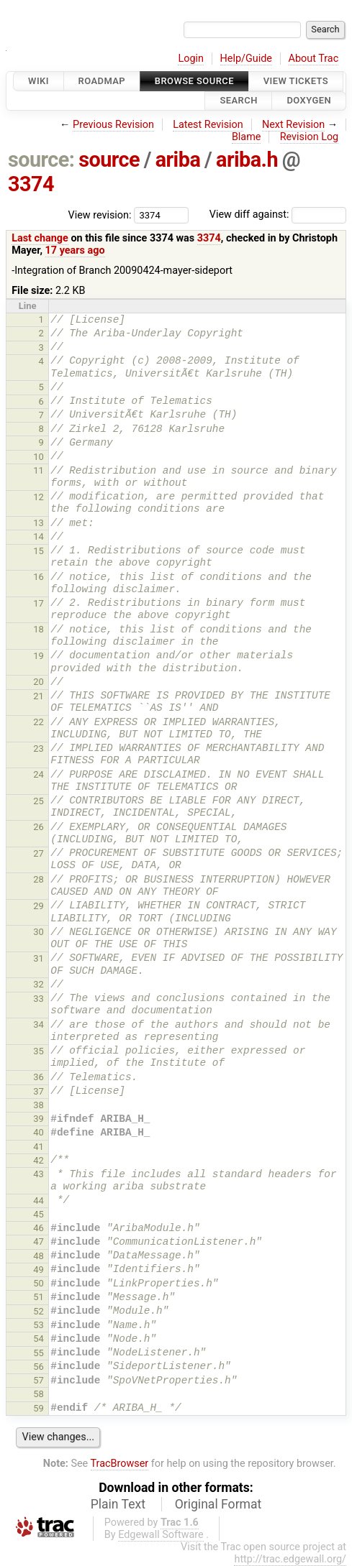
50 (38, 1283)
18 (38, 629)
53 (38, 1324)
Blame (246, 137)
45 (38, 1214)
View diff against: (277, 214)
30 (38, 931)
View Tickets (295, 80)
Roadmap (102, 80)
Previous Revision (113, 125)
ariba (178, 159)
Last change (40, 238)
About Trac (314, 58)
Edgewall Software (161, 1535)
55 (38, 1353)
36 (38, 1077)
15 (38, 550)
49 (38, 1269)
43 (38, 1174)
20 (38, 681)
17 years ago (75, 250)
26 (38, 826)
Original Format (218, 1504)
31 (38, 958)
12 (38, 497)
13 (38, 522)
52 (38, 1311)
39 (38, 1118)
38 (38, 1105)
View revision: (100, 214)
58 (38, 1393)
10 (38, 456)
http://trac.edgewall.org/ (290, 1559)
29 (38, 906)
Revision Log (309, 137)
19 (38, 655)
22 (38, 722)
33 (38, 998)
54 (38, 1338)
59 (38, 1408)
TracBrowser (120, 1463)
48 (38, 1256)
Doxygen (308, 101)
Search (238, 101)
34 (38, 1024)
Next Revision (293, 125)
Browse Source (194, 80)
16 (38, 576)
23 (38, 748)
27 (38, 853)
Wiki (38, 80)
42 (38, 1160)
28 (38, 879)
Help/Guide (246, 58)
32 (38, 984)
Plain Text (118, 1504)
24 (38, 774)
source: (41, 159)
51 (38, 1296)
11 (38, 470)
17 (38, 603)
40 (38, 1132)
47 (38, 1241)
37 (38, 1091)
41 (38, 1146)
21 (38, 696)
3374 (31, 184)
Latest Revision (208, 125)
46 (38, 1227)
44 (38, 1200)
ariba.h (247, 159)
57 (38, 1380)
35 (38, 1051)
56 (38, 1366)
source (109, 159)
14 (38, 536)
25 (38, 801)
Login (191, 58)
